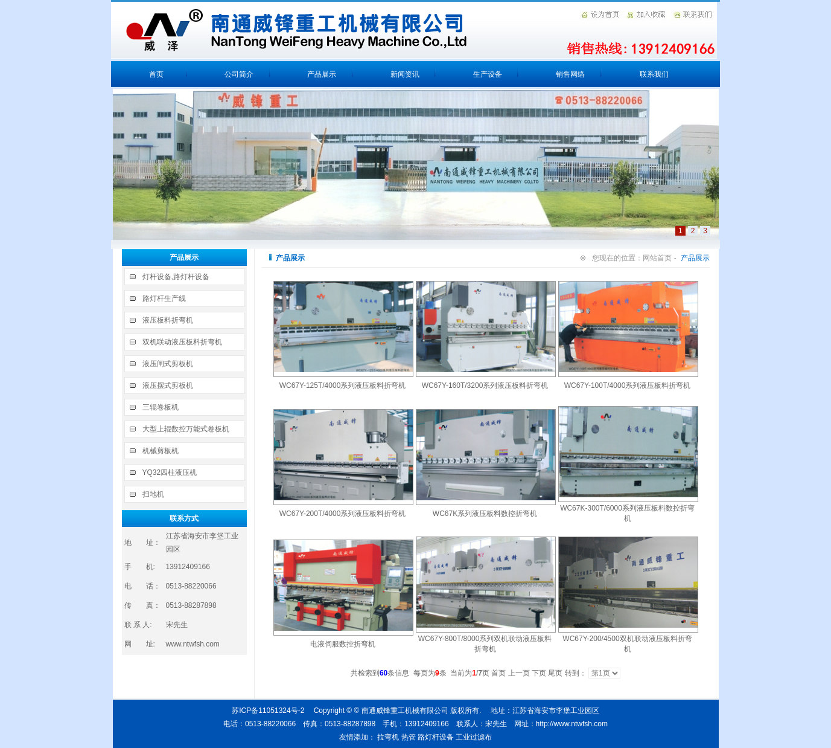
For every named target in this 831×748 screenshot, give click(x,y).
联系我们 (654, 74)
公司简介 (238, 74)
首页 (156, 74)
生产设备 (487, 74)
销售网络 (570, 74)
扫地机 (153, 494)
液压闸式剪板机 (167, 363)
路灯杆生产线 (164, 298)
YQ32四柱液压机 (169, 472)
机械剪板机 (160, 451)
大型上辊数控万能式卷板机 (185, 429)
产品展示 (321, 74)
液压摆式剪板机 (167, 385)
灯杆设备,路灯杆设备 (175, 276)
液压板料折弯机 (167, 320)
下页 (539, 673)
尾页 (555, 673)
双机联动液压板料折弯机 (182, 342)
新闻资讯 (404, 74)
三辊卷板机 (160, 407)
